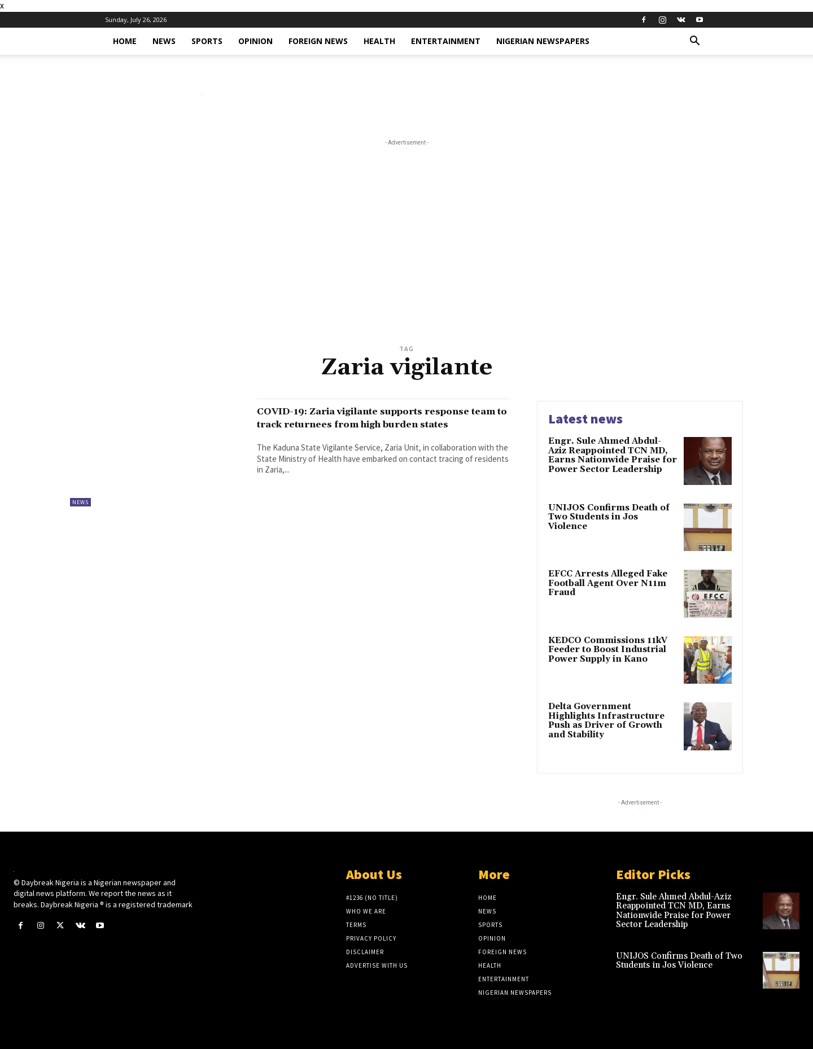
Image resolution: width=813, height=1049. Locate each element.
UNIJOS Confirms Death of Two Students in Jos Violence (609, 517)
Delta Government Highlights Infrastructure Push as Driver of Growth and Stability (606, 720)
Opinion (255, 41)
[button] (694, 42)
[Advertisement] (406, 256)
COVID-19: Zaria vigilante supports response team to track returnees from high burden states (375, 424)
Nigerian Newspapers (542, 41)
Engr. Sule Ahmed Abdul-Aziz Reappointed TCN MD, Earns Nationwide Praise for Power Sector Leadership (612, 455)
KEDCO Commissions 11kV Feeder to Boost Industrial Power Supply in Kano (607, 650)
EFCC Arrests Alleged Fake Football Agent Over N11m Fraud (607, 583)
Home (125, 41)
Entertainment (445, 41)
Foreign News (318, 41)
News (164, 41)
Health (379, 41)
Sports (206, 41)
